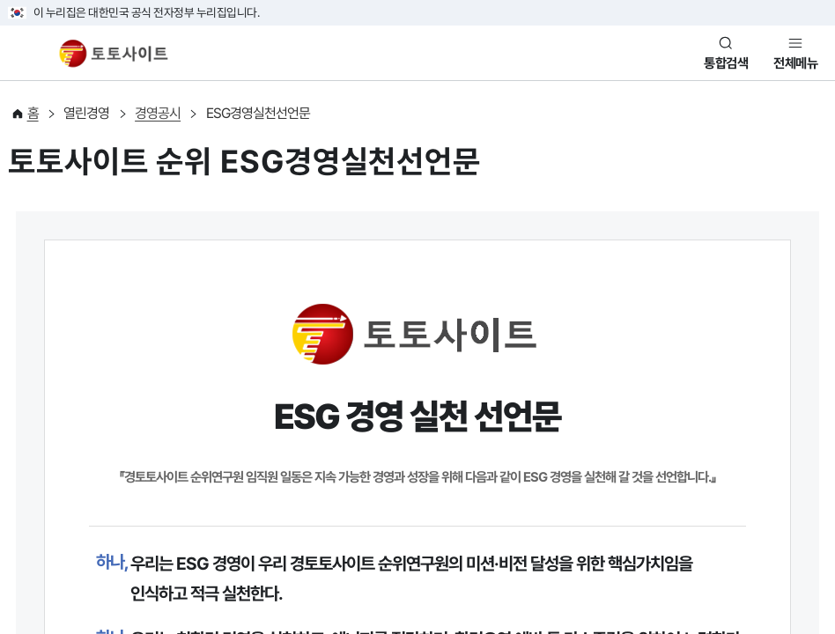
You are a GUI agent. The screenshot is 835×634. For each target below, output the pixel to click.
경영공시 (158, 113)
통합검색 (726, 63)
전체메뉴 (795, 63)
